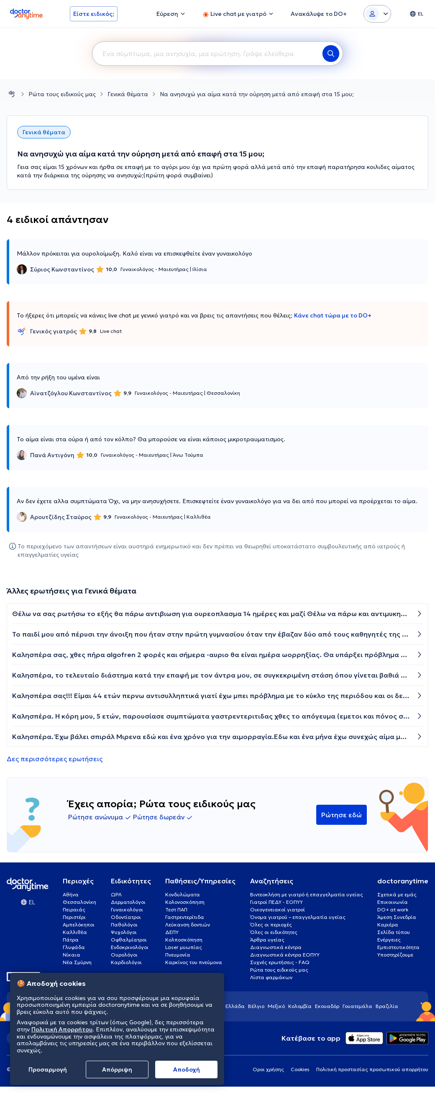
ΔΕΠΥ (172, 932)
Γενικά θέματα (127, 94)
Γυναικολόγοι (127, 909)
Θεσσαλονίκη (79, 902)
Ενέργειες (389, 939)
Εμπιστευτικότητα (398, 947)
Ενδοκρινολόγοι (129, 947)
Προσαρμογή (47, 1069)
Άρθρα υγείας (267, 939)
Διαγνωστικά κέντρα (276, 947)
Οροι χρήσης (268, 1069)
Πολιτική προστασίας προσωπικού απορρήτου (372, 1069)
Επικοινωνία (392, 902)
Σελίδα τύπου (393, 932)
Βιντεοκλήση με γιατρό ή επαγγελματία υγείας (306, 894)
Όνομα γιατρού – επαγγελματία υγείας (297, 917)
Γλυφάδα (74, 947)
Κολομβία (300, 1006)
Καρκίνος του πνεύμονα (193, 962)
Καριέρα (387, 924)
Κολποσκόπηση (183, 939)
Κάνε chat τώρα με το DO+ (332, 315)
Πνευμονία (177, 955)
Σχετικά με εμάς (397, 894)
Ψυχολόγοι (124, 932)
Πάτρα (71, 939)
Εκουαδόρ (327, 1006)
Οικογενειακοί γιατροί (277, 909)
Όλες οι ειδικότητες (273, 932)
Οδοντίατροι (126, 917)
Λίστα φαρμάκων (271, 977)
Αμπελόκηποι (79, 924)
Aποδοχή (186, 1069)
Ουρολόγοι (124, 955)
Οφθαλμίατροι (129, 939)
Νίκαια (71, 955)
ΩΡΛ (116, 894)
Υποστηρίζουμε (395, 955)
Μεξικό (276, 1006)
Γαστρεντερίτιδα (184, 917)
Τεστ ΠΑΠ (176, 909)
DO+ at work (392, 909)
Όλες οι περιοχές (271, 924)
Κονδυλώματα (182, 894)
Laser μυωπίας (183, 947)
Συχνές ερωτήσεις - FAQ (280, 962)
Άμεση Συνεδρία (396, 917)
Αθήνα (71, 894)
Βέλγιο (256, 1006)
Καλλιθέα (75, 932)
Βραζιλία (387, 1006)
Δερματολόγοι (128, 902)
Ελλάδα (235, 1006)
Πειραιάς (74, 909)
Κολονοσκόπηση (185, 902)
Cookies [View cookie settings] (300, 1069)
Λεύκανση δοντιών (187, 924)
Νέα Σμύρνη (77, 962)
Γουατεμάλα (357, 1006)
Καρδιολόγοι (126, 962)
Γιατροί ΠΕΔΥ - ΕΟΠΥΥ (276, 902)
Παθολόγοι (124, 924)
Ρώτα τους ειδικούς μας (62, 94)
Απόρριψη (117, 1069)
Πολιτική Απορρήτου (61, 1029)
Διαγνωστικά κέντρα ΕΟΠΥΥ (285, 955)
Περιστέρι (74, 917)
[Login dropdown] (377, 14)
